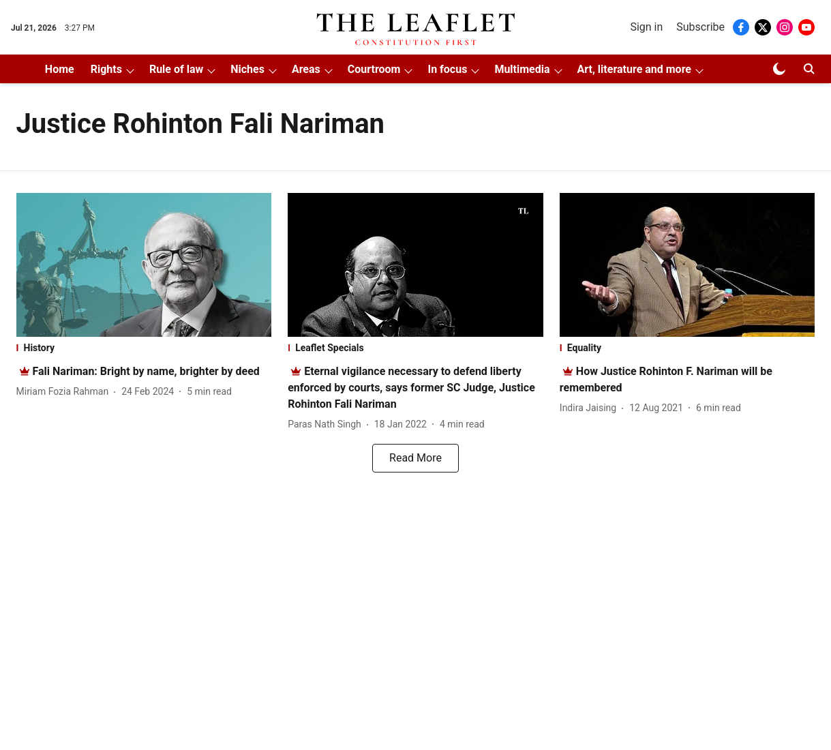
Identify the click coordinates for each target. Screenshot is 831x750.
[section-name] (144, 347)
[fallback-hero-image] (144, 265)
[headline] (146, 371)
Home (59, 69)
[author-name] (65, 392)
